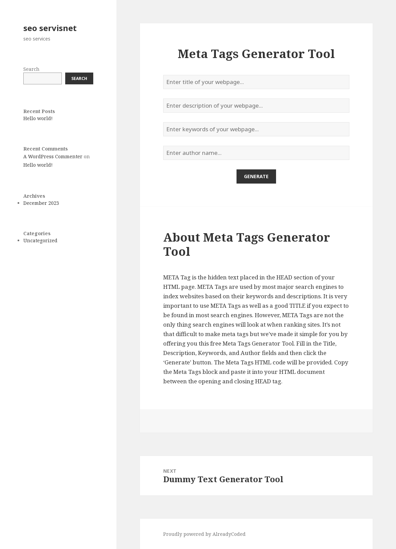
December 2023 (41, 203)
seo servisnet (50, 27)
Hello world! (38, 118)
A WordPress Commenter (52, 156)
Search (31, 69)
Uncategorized (40, 240)
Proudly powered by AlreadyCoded (204, 534)
